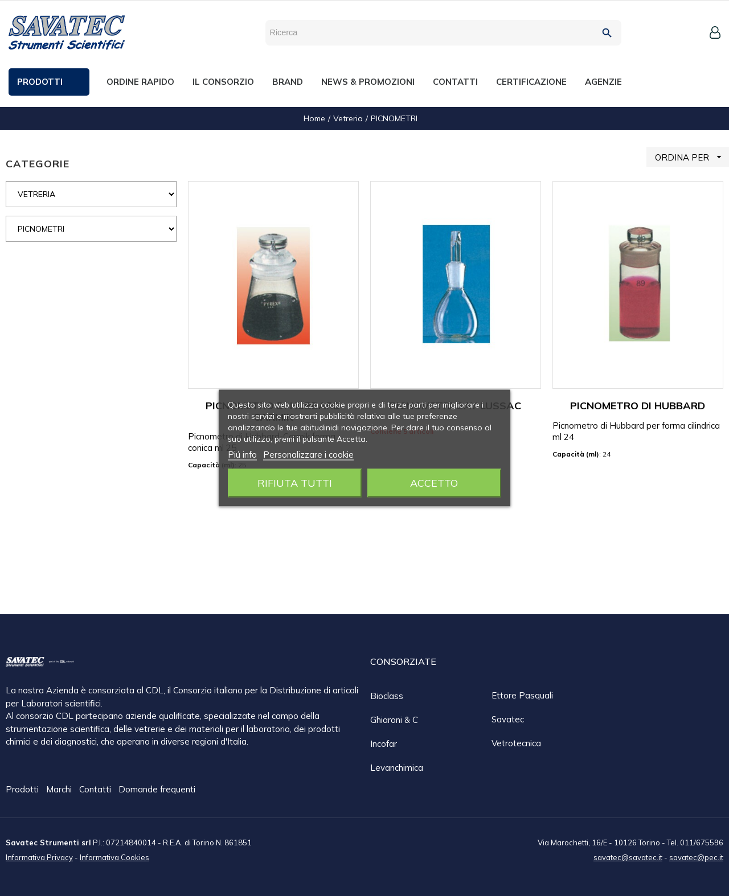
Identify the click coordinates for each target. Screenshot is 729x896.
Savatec (508, 719)
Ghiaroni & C (394, 719)
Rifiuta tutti (294, 483)
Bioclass (386, 696)
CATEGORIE (37, 163)
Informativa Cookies (114, 856)
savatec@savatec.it (627, 856)
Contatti (96, 789)
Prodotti (23, 789)
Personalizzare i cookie (308, 454)
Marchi (60, 789)
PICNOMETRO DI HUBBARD (637, 405)
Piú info (242, 454)
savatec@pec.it (696, 856)
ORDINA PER (692, 157)
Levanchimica (396, 767)
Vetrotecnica (516, 743)
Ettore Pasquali (522, 695)
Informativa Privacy (39, 856)
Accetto (434, 483)
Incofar (383, 743)
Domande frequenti (156, 789)
